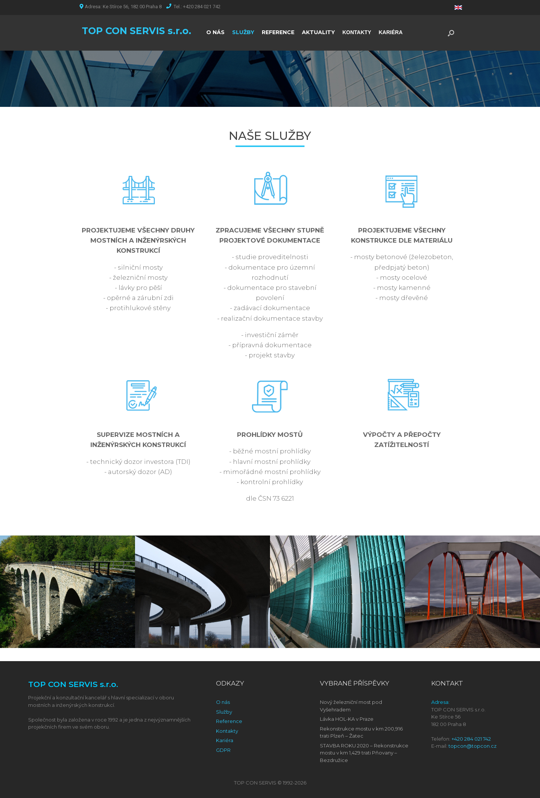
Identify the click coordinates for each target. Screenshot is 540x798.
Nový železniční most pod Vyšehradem (351, 705)
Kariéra (224, 740)
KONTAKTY (356, 32)
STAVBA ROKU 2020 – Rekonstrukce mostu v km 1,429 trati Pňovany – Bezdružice (364, 752)
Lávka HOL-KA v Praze (347, 719)
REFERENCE (278, 32)
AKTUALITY (318, 32)
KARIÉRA (391, 32)
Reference (229, 721)
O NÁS (215, 32)
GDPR (223, 750)
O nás (223, 702)
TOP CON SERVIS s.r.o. (136, 30)
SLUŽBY (243, 32)
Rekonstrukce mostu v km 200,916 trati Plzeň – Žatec (361, 732)
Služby (224, 712)
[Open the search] (451, 33)
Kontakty (227, 731)
